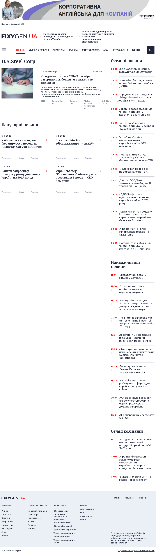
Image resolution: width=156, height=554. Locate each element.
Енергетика (7, 521)
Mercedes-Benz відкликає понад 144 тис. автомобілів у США (136, 83)
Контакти (115, 498)
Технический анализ (63, 533)
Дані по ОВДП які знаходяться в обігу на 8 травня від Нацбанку (135, 183)
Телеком (32, 525)
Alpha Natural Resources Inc (89, 104)
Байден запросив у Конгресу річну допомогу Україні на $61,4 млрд (24, 174)
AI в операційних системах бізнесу (136, 417)
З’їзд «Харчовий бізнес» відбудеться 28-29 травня (135, 71)
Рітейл (31, 521)
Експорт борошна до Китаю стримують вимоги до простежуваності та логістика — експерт (135, 305)
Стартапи (6, 518)
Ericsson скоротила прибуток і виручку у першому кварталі (132, 289)
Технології (7, 158)
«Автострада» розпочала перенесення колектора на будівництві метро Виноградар (136, 353)
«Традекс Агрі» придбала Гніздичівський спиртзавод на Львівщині (136, 97)
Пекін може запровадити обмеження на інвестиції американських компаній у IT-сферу (136, 322)
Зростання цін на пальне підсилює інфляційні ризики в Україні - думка (135, 337)
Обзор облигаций (62, 526)
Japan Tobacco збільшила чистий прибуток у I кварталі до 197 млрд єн (135, 111)
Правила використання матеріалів (136, 550)
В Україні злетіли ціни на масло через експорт (135, 478)
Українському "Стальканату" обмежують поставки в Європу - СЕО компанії (78, 176)
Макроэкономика (62, 522)
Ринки (5, 511)
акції (106, 50)
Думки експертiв (39, 50)
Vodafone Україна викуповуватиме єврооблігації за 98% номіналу (132, 142)
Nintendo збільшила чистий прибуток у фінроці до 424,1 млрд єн (136, 126)
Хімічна (31, 528)
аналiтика (59, 505)
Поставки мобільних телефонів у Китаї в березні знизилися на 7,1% (136, 157)
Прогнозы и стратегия (64, 529)
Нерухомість (34, 518)
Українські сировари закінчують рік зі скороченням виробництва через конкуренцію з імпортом (135, 462)
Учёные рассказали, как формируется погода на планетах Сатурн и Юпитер (24, 143)
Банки (5, 535)
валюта (73, 50)
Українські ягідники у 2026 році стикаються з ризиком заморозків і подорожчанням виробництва (97, 36)
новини (20, 50)
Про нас (143, 498)
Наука (21, 158)
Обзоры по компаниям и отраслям (60, 516)
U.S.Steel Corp (106, 102)
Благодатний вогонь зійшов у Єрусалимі (132, 276)
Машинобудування (37, 511)
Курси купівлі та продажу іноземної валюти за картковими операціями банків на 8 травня (135, 216)
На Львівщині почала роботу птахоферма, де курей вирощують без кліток (134, 385)
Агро (4, 532)
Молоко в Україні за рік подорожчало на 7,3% (134, 170)
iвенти (136, 50)
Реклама (129, 498)
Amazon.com (124, 101)
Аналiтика (59, 50)
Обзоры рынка (61, 511)
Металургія (7, 528)
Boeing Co (74, 102)
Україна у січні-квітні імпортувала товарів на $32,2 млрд (134, 231)
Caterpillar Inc (58, 102)
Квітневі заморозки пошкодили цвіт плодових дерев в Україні (57, 36)
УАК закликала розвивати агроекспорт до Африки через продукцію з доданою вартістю (135, 402)
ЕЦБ (43, 101)
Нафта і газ (7, 525)
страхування (121, 50)
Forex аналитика (61, 536)
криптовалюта (90, 50)
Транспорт (33, 514)
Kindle (141, 101)
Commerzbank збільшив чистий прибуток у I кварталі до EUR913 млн (135, 246)
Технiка (34, 158)
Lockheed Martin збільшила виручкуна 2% (78, 142)
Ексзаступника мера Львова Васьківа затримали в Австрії (132, 369)
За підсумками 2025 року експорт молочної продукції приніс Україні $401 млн (135, 444)
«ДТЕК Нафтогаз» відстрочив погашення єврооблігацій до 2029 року (134, 199)
